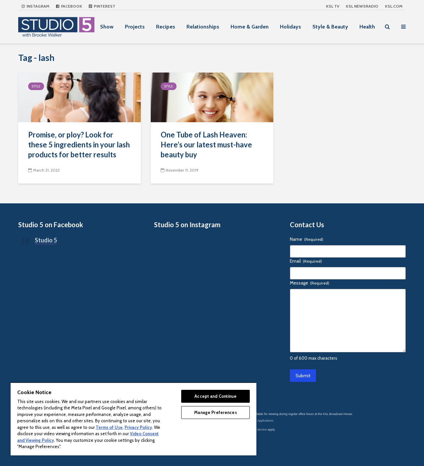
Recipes (165, 27)
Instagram (35, 6)
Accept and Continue (215, 396)
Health (367, 27)
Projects (135, 27)
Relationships (202, 27)
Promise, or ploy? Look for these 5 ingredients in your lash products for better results (79, 144)
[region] (133, 418)
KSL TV (332, 6)
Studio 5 (46, 240)
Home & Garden (250, 27)
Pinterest (102, 6)
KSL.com (393, 6)
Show (107, 27)
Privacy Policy (138, 427)
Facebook (69, 6)
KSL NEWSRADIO (362, 6)
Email (306, 261)
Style (36, 86)
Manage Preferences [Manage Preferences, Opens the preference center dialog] (215, 412)
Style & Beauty (330, 27)
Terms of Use (109, 427)
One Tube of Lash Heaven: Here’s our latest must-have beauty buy (206, 144)
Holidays (290, 27)
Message (309, 283)
